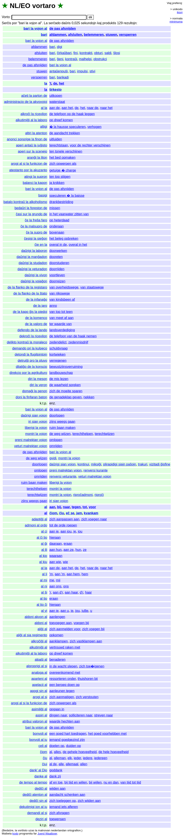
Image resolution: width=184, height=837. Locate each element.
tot (85, 507)
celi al (43, 746)
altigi (43, 126)
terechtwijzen (104, 434)
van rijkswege (59, 293)
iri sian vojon (37, 421)
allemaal (72, 764)
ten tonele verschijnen (65, 151)
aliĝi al (42, 629)
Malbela (7, 833)
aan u (64, 610)
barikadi (63, 77)
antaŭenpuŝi (58, 71)
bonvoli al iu (38, 739)
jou (80, 531)
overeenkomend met (64, 672)
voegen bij (81, 623)
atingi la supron (35, 176)
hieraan (55, 537)
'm (51, 574)
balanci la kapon (35, 183)
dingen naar (58, 715)
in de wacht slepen (63, 666)
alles (57, 752)
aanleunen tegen (62, 691)
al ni (44, 586)
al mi (43, 580)
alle (61, 764)
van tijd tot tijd (130, 782)
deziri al (41, 819)
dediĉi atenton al (35, 794)
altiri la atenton (36, 133)
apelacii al (39, 685)
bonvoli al (40, 733)
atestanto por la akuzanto (28, 170)
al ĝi (44, 543)
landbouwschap (61, 373)
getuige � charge (62, 170)
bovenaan (56, 232)
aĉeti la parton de (34, 95)
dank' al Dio (38, 770)
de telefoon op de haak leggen (72, 114)
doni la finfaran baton (31, 397)
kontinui (83, 464)
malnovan (44, 830)
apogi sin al (38, 691)
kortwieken (57, 354)
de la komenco (36, 318)
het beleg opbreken (63, 238)
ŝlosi (116, 53)
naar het (106, 108)
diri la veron (38, 385)
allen (83, 764)
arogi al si (40, 697)
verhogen (94, 127)
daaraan (55, 543)
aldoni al (41, 623)
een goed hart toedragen (67, 733)
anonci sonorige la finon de (27, 139)
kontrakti (86, 53)
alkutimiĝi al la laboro (31, 120)
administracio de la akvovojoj (25, 102)
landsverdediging (62, 330)
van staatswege (92, 287)
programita (26, 833)
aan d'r (58, 592)
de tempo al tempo (33, 782)
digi (59, 47)
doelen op (56, 746)
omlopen (55, 440)
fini (75, 53)
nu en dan (111, 782)
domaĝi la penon (34, 391)
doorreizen (57, 281)
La (46, 23)
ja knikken (56, 183)
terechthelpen (82, 434)
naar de (92, 108)
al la (44, 108)
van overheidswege (64, 287)
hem (85, 574)
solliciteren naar (80, 715)
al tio (43, 598)
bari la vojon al (35, 28)
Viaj (169, 3)
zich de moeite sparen (66, 391)
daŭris (66, 23)
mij (58, 580)
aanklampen (58, 641)
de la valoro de (36, 324)
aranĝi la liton (37, 157)
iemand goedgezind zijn (67, 739)
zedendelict (58, 342)
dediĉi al (41, 788)
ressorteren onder (62, 678)
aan (52, 507)
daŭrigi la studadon (33, 263)
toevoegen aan (60, 623)
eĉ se (70, 513)
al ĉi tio (42, 537)
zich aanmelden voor (64, 629)
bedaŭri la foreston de (31, 208)
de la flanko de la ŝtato (30, 293)
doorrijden (56, 269)
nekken (89, 397)
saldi (107, 53)
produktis (109, 23)
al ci (44, 531)
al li (44, 574)
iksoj (180, 12)
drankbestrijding (61, 202)
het (61, 83)
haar (88, 592)
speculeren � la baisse (66, 195)
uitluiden (55, 139)
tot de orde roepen (63, 525)
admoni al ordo (36, 525)
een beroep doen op (64, 685)
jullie (85, 610)
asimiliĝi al (39, 709)
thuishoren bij (88, 678)
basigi (42, 195)
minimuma (176, 21)
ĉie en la (41, 244)
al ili (44, 549)
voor (92, 507)
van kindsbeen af (62, 299)
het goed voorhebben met (107, 733)
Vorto (5, 17)
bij (59, 507)
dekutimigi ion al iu (33, 807)
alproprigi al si (36, 666)
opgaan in (56, 709)
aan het (67, 108)
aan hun (55, 549)
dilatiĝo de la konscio (31, 366)
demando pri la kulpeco (29, 348)
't (50, 83)
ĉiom (53, 513)
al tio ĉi (42, 604)
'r (50, 592)
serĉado (55, 23)
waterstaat (57, 102)
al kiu (43, 562)
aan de (54, 108)
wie (65, 562)
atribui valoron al (34, 721)
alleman (60, 758)
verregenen (58, 360)
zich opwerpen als (62, 163)
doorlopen (56, 415)
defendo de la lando (32, 330)
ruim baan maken (62, 427)
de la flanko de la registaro (27, 287)
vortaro (43, 5)
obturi (98, 53)
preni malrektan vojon (31, 440)
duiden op (73, 746)
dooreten (56, 257)
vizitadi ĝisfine (159, 464)
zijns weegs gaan (62, 421)
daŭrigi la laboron (34, 250)
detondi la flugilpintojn (31, 354)
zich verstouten (87, 697)
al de (53, 764)
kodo (15, 833)
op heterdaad (59, 220)
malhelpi (85, 59)
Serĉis (6, 23)
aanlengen (57, 617)
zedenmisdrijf (78, 342)
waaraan (55, 556)
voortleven (57, 275)
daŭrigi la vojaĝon (34, 281)
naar (66, 507)
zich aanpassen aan (64, 519)
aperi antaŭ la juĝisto (31, 145)
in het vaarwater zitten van (69, 214)
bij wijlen (95, 782)
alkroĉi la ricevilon (33, 114)
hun (78, 549)
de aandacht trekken (64, 133)
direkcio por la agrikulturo (28, 373)
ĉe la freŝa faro (36, 220)
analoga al (39, 672)
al (45, 507)
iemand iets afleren (63, 807)
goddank (55, 770)
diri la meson (37, 379)
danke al (40, 776)
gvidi (52, 458)
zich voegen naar (94, 519)
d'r (81, 592)
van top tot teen (61, 312)
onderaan (56, 226)
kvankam (91, 513)
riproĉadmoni (83, 495)
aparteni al (39, 678)
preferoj (177, 3)
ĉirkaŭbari (64, 53)
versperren (127, 34)
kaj (99, 23)
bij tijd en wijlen (75, 782)
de (55, 83)
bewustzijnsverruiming (66, 366)
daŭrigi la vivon (36, 275)
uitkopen (55, 95)
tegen (76, 507)
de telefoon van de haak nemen (73, 336)
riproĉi (99, 495)
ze (85, 549)
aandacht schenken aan (67, 794)
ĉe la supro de (36, 232)
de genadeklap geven (65, 397)
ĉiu (61, 513)
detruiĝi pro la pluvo (32, 360)
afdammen (57, 34)
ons (66, 586)
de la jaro (40, 305)
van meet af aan (61, 318)
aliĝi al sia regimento (31, 635)
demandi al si (37, 813)
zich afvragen (59, 813)
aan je (54, 531)
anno (53, 305)
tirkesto (55, 89)
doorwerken (58, 250)
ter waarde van (60, 324)
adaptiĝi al (39, 519)
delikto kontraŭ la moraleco (27, 342)
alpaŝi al (41, 659)
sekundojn (88, 23)
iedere (87, 758)
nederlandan (59, 830)
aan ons (55, 586)
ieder (77, 758)
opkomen (56, 635)
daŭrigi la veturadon (32, 269)
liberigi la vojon (36, 427)
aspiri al (41, 715)
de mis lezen (58, 379)
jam (79, 513)
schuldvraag (58, 348)
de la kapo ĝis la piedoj (30, 312)
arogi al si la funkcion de (29, 163)
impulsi (82, 71)
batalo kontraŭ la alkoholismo (25, 202)
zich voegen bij (93, 629)
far (35, 833)
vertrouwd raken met (64, 647)
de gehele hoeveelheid (80, 752)
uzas (31, 830)
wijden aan (57, 788)
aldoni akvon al (36, 617)
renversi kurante (96, 470)
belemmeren (94, 34)
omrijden (55, 446)
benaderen (57, 659)
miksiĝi (96, 464)
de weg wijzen (60, 434)
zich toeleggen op (62, 800)
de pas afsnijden (62, 28)
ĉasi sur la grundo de (31, 214)
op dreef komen (61, 120)
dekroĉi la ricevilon (33, 336)
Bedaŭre (8, 830)
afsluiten (75, 34)
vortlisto (23, 830)
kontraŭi (71, 59)
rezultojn (130, 23)
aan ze (68, 549)
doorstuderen (59, 263)
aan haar (71, 592)
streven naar (103, 715)
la (45, 83)
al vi (44, 610)
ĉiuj (44, 764)
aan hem (73, 574)
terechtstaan (58, 145)
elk (70, 758)
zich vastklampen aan (86, 641)
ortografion (74, 830)
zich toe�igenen (91, 666)
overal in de (58, 244)
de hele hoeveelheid (114, 752)
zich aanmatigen (61, 697)
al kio (43, 556)
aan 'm (60, 574)
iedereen (100, 758)
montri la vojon (36, 434)
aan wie (55, 562)
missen (54, 208)
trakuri (142, 464)
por (14, 23)
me (51, 580)
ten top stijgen (60, 176)
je (74, 531)
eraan (68, 543)
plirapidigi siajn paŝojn (119, 464)
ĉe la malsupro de (33, 226)
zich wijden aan (89, 800)
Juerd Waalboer (47, 833)
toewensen (57, 819)
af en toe (56, 782)
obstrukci (100, 59)
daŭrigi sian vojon (34, 415)
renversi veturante (62, 476)
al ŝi (44, 592)
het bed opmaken (62, 157)
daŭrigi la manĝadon (32, 257)
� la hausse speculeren (67, 127)
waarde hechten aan (64, 721)
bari (44, 34)
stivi (92, 71)
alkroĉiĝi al (39, 641)
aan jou (66, 531)
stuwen (111, 34)
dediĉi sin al (38, 800)
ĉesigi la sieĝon (35, 238)
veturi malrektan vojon (30, 446)
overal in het (78, 244)
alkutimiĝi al (38, 647)
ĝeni (60, 59)
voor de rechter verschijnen (90, 145)
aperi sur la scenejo (32, 151)
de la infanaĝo (36, 299)
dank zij (55, 776)
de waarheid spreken (65, 385)
